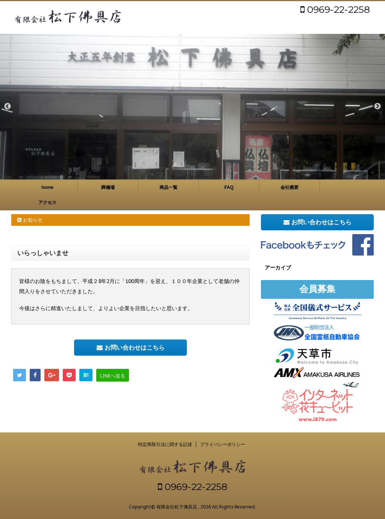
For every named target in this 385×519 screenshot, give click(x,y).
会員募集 (317, 289)
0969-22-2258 (335, 9)
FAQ (229, 187)
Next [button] (377, 106)
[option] (192, 106)
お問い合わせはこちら (131, 347)
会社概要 (289, 187)
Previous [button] (7, 106)
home (47, 187)
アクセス (47, 202)
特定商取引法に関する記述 (165, 444)
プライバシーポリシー (222, 444)
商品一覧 (168, 187)
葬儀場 (108, 187)
